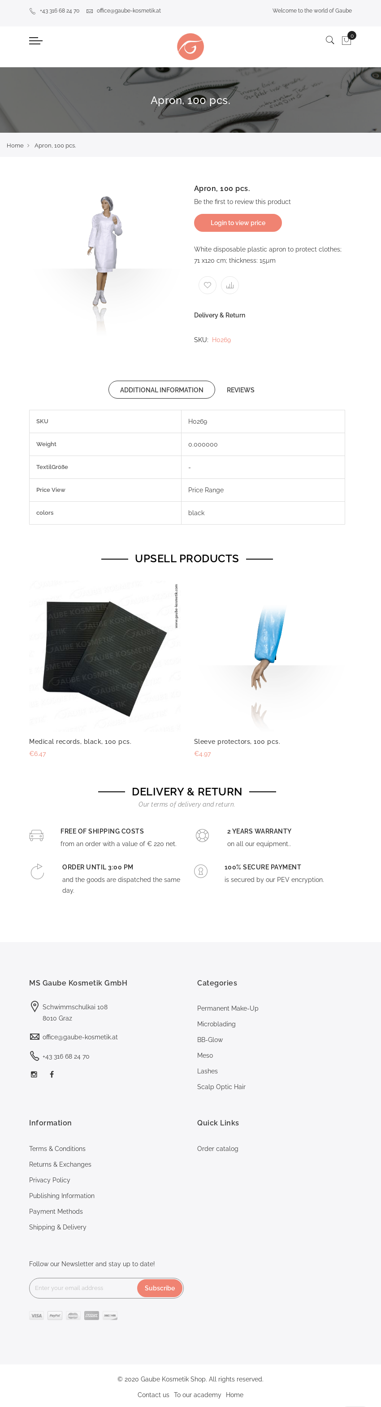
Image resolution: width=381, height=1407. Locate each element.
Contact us (153, 1394)
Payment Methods (56, 1211)
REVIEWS (241, 390)
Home (15, 145)
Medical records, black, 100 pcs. (80, 741)
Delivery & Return (219, 315)
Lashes (207, 1071)
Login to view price (238, 222)
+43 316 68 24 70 (54, 11)
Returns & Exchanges (60, 1164)
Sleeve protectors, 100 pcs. (237, 741)
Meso (205, 1055)
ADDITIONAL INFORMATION (161, 390)
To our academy (197, 1394)
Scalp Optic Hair (221, 1086)
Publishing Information (62, 1195)
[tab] (161, 390)
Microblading (216, 1024)
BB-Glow (210, 1039)
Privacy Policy (49, 1180)
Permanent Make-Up (228, 1008)
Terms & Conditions (57, 1148)
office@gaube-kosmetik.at (123, 11)
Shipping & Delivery (58, 1227)
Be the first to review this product (242, 201)
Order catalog (217, 1148)
